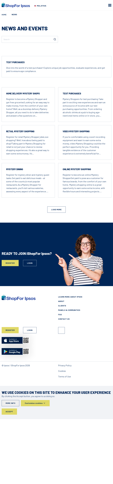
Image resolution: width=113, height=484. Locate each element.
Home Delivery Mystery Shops (23, 158)
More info (10, 468)
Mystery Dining (14, 234)
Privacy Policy (65, 430)
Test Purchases (15, 127)
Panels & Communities (69, 375)
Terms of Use (64, 441)
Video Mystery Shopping (76, 196)
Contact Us (64, 384)
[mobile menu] (109, 5)
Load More (56, 274)
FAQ (60, 379)
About (61, 366)
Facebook (61, 395)
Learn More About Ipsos (70, 362)
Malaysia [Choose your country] (41, 6)
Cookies (62, 435)
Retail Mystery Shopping (20, 196)
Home (4, 15)
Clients (62, 370)
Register (10, 328)
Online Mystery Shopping (77, 234)
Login (30, 328)
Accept (9, 476)
